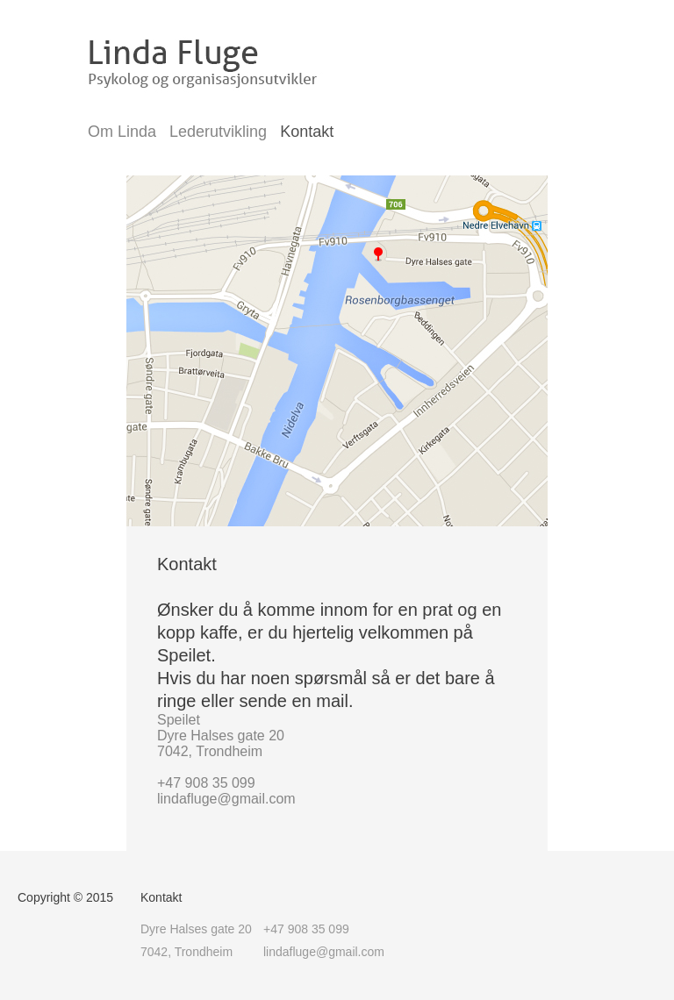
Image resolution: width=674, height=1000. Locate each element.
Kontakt (306, 131)
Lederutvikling (218, 131)
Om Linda (122, 131)
